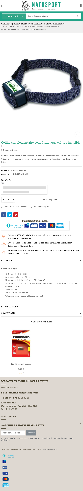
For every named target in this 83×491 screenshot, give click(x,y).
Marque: (5, 170)
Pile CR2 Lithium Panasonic (21, 364)
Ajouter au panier (49, 199)
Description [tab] (7, 260)
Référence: (6, 174)
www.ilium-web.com (50, 449)
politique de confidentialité (53, 438)
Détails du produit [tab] (10, 306)
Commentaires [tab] (8, 313)
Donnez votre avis (9, 150)
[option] (41, 86)
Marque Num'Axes (18, 170)
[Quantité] (8, 199)
